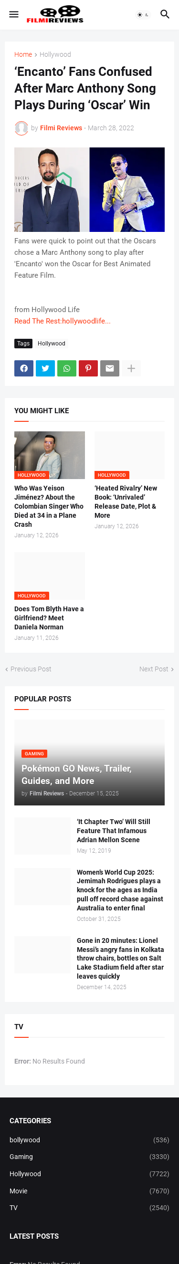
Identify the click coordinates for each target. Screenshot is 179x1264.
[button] (13, 15)
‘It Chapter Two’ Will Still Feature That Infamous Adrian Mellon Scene (113, 831)
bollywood (89, 1140)
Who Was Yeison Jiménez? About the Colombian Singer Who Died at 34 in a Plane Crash (49, 506)
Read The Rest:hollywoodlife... (62, 321)
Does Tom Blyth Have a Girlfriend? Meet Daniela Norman (49, 618)
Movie (89, 1191)
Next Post (153, 669)
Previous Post (31, 669)
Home (23, 54)
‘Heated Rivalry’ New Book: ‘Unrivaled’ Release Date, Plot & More (126, 501)
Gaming (89, 1157)
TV (89, 1208)
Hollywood (55, 54)
